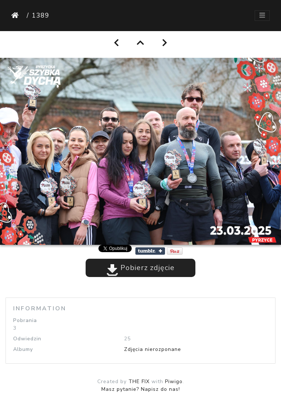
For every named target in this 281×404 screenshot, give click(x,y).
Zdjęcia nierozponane (152, 349)
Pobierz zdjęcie (140, 268)
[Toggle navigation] (262, 15)
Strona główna (17, 15)
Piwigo (174, 381)
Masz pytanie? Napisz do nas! (140, 389)
